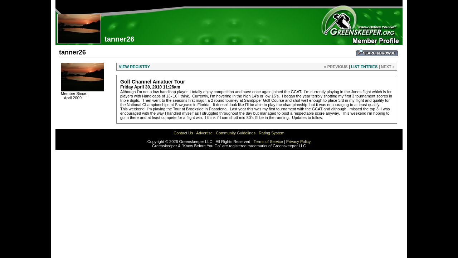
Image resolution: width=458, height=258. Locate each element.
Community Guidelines (235, 133)
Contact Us (183, 133)
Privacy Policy (298, 141)
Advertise (204, 133)
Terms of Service (268, 141)
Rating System (271, 133)
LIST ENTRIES (364, 66)
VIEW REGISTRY (134, 66)
